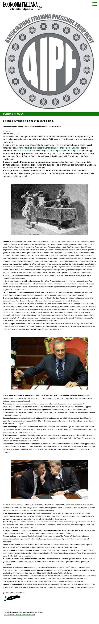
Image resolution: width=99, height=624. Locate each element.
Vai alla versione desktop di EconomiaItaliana (19, 615)
